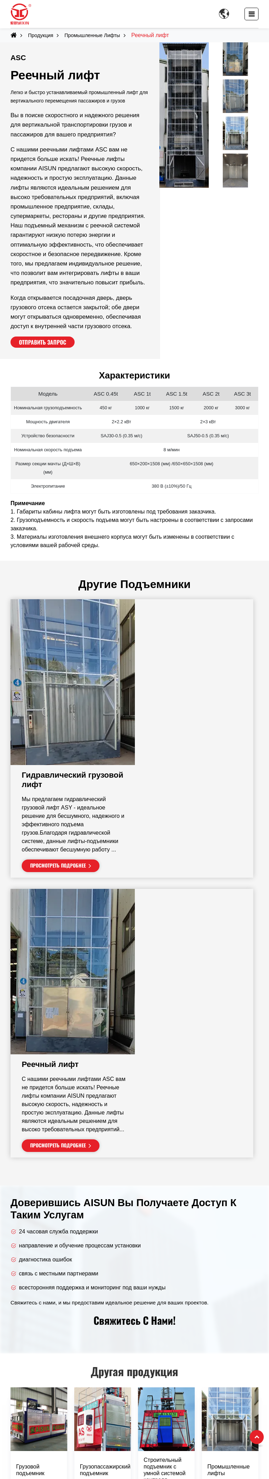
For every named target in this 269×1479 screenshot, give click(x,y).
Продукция (40, 35)
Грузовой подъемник (30, 1241)
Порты (153, 1372)
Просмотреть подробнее (179, 723)
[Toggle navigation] (251, 14)
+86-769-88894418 (38, 1433)
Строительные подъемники (46, 1312)
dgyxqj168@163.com (40, 1422)
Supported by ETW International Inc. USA (134, 1469)
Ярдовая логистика (170, 1352)
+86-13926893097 (37, 1443)
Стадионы (158, 1342)
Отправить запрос (42, 342)
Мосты (154, 1383)
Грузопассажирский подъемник (105, 1241)
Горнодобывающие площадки (184, 1362)
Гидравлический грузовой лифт (194, 637)
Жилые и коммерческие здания (186, 1301)
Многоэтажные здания (174, 1312)
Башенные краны (33, 1301)
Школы (154, 1322)
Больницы (158, 1332)
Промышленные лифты (92, 35)
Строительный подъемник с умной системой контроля (165, 1242)
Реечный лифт (171, 808)
